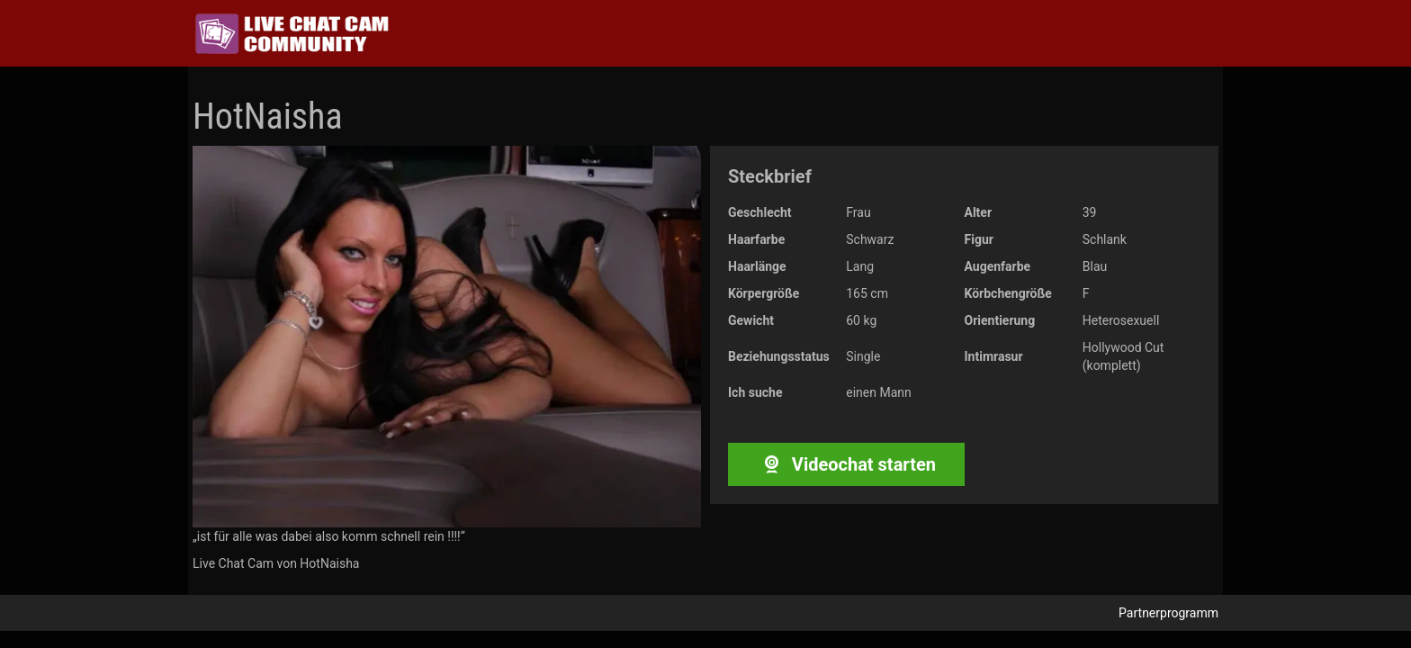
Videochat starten (846, 464)
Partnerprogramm (1168, 613)
